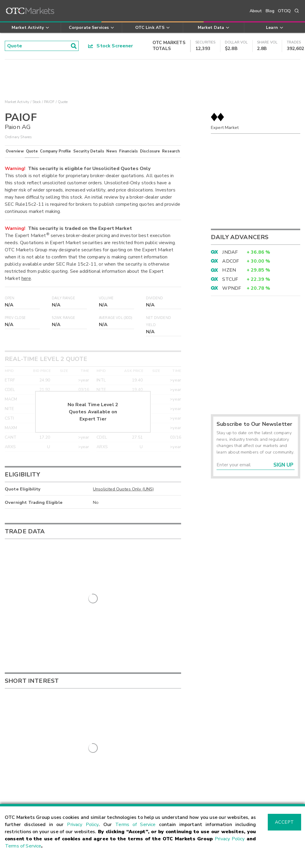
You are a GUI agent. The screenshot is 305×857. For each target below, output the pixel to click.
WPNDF (231, 288)
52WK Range (63, 318)
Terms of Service (135, 824)
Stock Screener (110, 46)
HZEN (229, 270)
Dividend (154, 298)
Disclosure (150, 151)
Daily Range (63, 298)
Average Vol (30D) (116, 318)
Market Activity (17, 101)
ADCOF (230, 261)
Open (10, 298)
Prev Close (15, 318)
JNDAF (230, 252)
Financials (128, 151)
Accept (284, 822)
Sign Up (283, 465)
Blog (270, 11)
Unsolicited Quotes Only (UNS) (123, 489)
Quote (32, 151)
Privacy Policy (83, 824)
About (256, 11)
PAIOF (49, 101)
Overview (15, 151)
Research (171, 151)
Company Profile (55, 151)
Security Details (88, 151)
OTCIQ (284, 11)
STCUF (230, 279)
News (111, 151)
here (26, 278)
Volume (106, 298)
